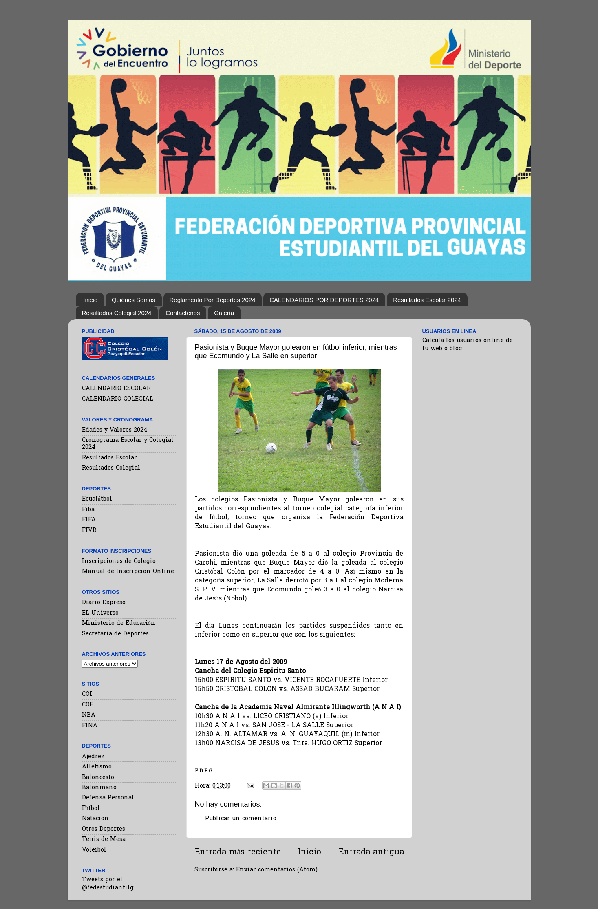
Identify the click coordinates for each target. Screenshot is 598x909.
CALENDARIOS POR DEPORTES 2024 (324, 299)
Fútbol (91, 808)
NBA (88, 715)
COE (87, 705)
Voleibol (94, 850)
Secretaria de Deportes (115, 634)
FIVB (89, 530)
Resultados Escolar (109, 458)
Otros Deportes (103, 829)
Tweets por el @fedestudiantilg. (108, 884)
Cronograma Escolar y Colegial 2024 (128, 444)
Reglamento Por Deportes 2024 (213, 299)
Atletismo (97, 767)
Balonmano (99, 787)
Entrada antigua (371, 852)
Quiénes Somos (133, 299)
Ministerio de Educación (118, 623)
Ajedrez (93, 756)
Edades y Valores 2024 (114, 430)
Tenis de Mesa (104, 839)
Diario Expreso (104, 602)
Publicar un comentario (240, 818)
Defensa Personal (108, 798)
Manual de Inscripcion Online (128, 571)
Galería (224, 312)
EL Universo (100, 613)
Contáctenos (182, 312)
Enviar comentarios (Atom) (277, 870)
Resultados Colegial (111, 468)
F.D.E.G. (204, 771)
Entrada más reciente (237, 852)
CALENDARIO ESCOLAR (116, 388)
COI (87, 694)
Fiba (88, 509)
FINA (89, 725)
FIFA (89, 520)
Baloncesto (98, 777)
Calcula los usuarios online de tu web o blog (467, 344)
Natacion (95, 818)
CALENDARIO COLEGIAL (117, 399)
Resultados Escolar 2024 (427, 299)
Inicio (90, 299)
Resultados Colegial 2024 (117, 312)
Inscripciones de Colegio (119, 561)
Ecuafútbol (97, 499)
